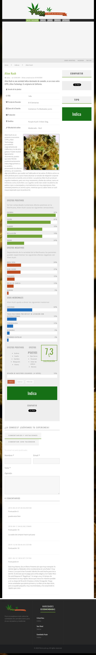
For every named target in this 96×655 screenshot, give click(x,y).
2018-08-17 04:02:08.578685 (20, 528)
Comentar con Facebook (21, 444)
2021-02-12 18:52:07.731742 (20, 560)
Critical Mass (40, 620)
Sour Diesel (40, 628)
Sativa (20, 384)
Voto (8, 469)
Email (36, 457)
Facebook (81, 63)
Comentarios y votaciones (23, 438)
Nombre (9, 457)
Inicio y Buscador (31, 21)
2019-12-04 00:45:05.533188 (20, 547)
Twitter (88, 63)
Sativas (51, 21)
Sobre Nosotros (69, 63)
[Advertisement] (48, 42)
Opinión (8, 475)
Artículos (68, 21)
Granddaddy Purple (42, 636)
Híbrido (30, 384)
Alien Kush (10, 75)
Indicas (43, 21)
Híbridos (59, 21)
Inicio (6, 67)
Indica (8, 80)
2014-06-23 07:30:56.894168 (20, 510)
